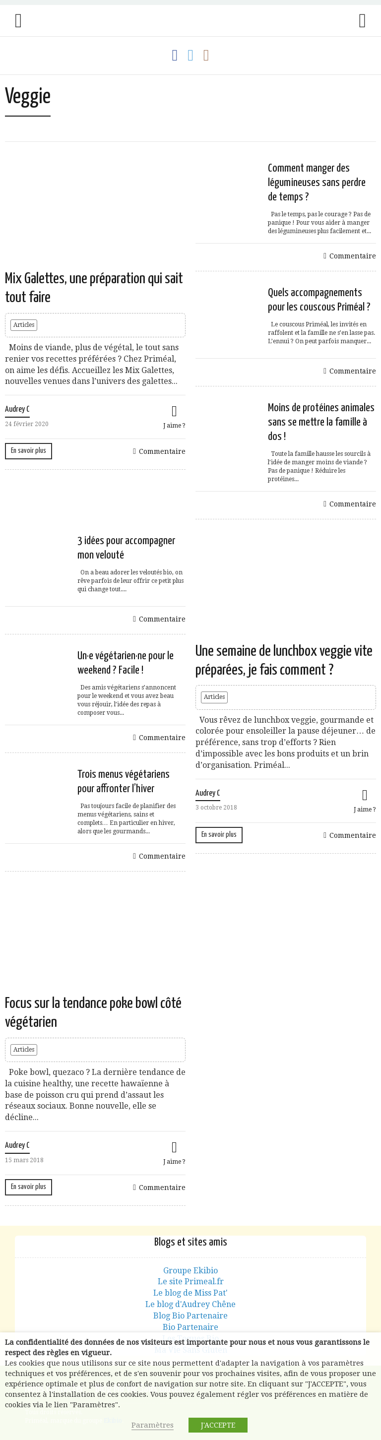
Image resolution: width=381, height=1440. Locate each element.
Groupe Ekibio (190, 1270)
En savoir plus (28, 450)
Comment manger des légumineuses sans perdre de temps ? (317, 183)
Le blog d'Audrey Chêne (190, 1304)
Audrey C (17, 409)
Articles (23, 324)
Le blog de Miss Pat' (190, 1293)
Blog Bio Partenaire (190, 1315)
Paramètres (152, 1425)
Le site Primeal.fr (191, 1281)
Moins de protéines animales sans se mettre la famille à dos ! (321, 422)
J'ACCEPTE (218, 1425)
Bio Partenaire (190, 1327)
